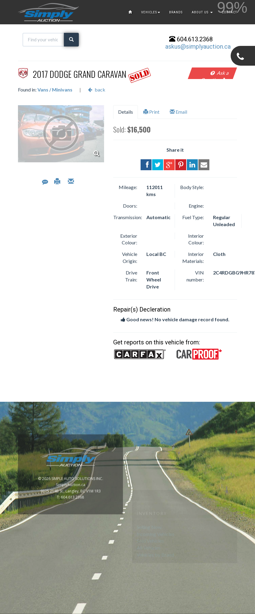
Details (125, 112)
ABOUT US (202, 12)
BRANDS (176, 12)
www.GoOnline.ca (233, 610)
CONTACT (229, 12)
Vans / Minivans (54, 89)
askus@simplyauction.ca (198, 46)
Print (151, 112)
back (96, 89)
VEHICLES (150, 12)
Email (178, 112)
